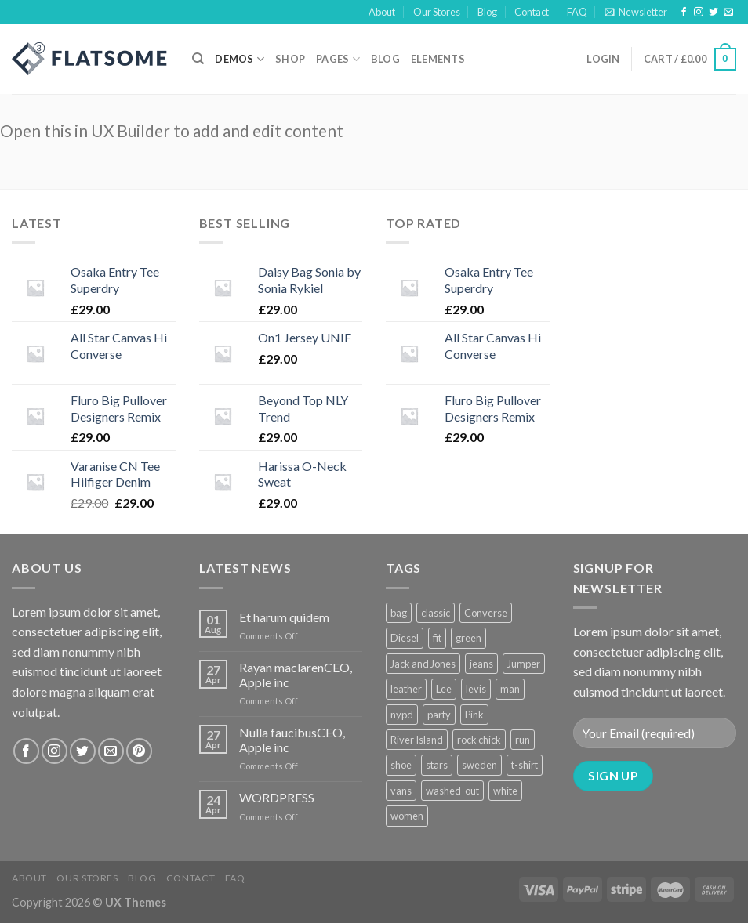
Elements (438, 58)
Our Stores (436, 11)
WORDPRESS (276, 797)
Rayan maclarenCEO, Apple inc (295, 675)
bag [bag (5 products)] (398, 612)
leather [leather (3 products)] (406, 688)
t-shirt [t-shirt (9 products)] (524, 764)
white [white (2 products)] (505, 790)
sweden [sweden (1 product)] (479, 764)
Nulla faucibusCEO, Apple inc (292, 740)
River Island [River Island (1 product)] (416, 739)
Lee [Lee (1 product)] (444, 688)
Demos (239, 59)
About (382, 11)
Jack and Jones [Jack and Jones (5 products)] (423, 663)
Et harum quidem (284, 617)
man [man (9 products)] (510, 688)
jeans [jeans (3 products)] (481, 663)
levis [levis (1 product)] (476, 688)
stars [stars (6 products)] (437, 764)
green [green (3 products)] (468, 638)
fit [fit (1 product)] (437, 638)
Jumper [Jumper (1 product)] (523, 663)
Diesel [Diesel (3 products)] (404, 638)
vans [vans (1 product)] (401, 790)
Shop (290, 58)
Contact (531, 11)
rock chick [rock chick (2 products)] (479, 739)
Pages (338, 59)
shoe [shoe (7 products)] (401, 764)
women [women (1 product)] (406, 815)
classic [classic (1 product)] (435, 612)
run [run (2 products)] (522, 739)
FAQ (577, 11)
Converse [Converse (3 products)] (485, 612)
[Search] (198, 59)
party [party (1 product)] (439, 714)
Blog (487, 11)
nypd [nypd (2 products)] (401, 714)
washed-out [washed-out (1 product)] (452, 790)
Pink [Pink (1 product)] (474, 714)
